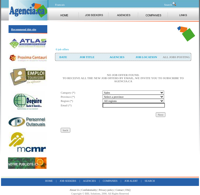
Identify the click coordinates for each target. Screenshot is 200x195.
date (63, 57)
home (49, 180)
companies (110, 180)
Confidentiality (89, 190)
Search (170, 4)
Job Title (87, 57)
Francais (60, 4)
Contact (120, 190)
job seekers (68, 180)
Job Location (146, 57)
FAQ (128, 190)
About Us (75, 190)
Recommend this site (23, 29)
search (150, 180)
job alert (131, 180)
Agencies (117, 57)
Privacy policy (106, 190)
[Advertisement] (115, 33)
